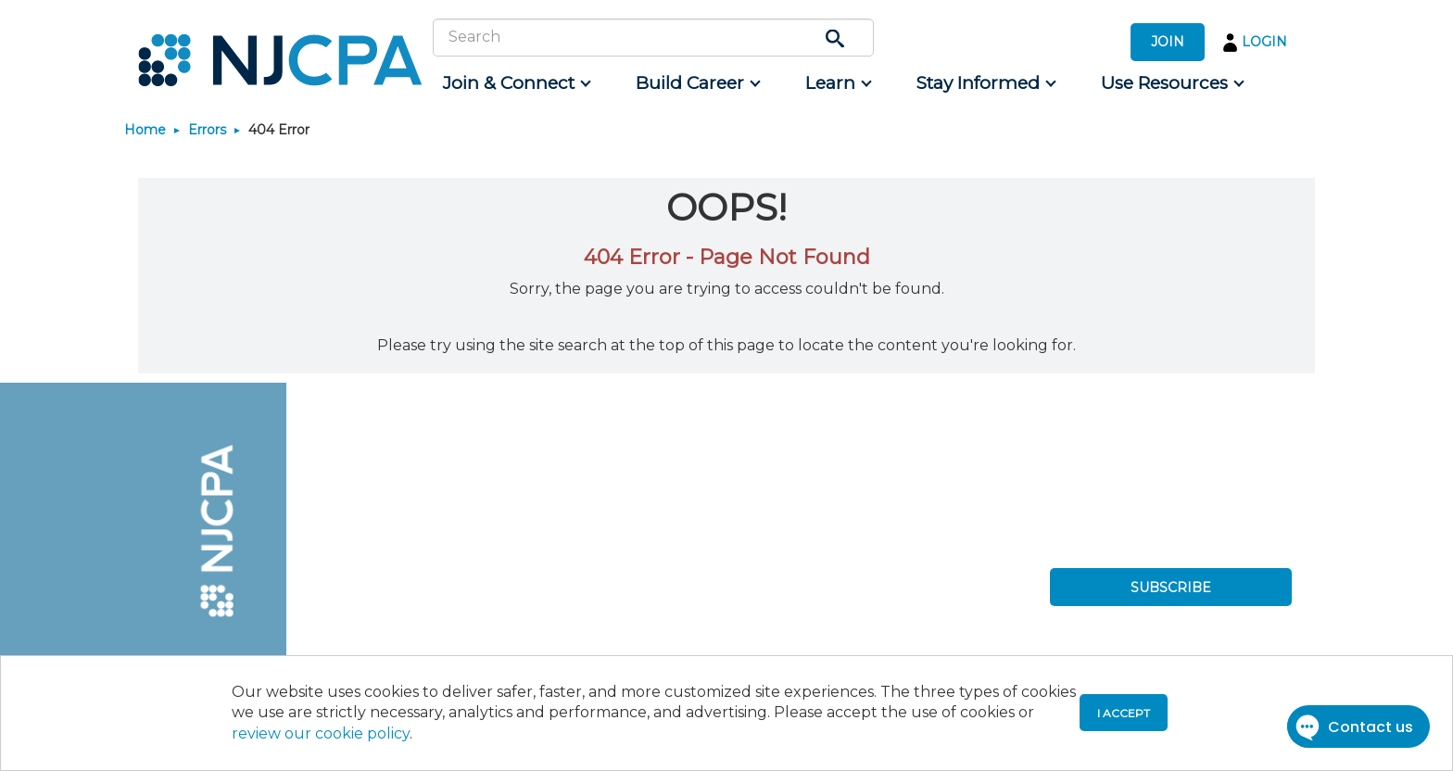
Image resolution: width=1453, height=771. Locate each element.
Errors (207, 129)
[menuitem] (515, 83)
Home (145, 129)
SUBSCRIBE (1171, 587)
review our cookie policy (321, 733)
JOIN (1167, 41)
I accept (1123, 713)
